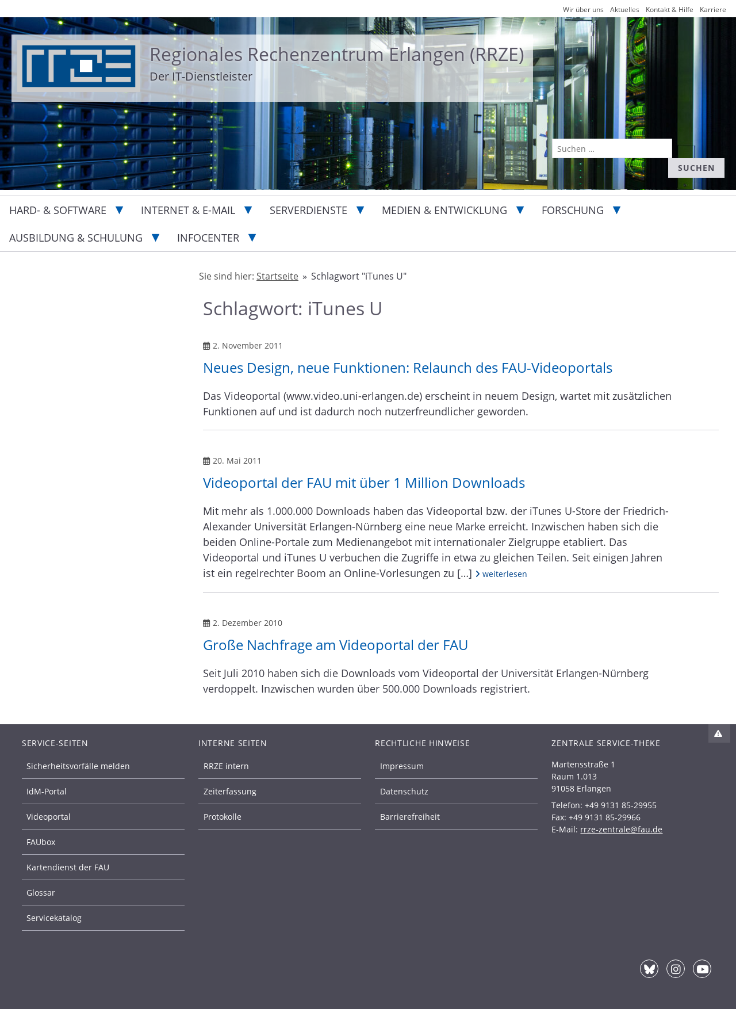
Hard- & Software (57, 210)
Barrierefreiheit (410, 816)
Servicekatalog (54, 917)
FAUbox (40, 841)
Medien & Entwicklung (444, 210)
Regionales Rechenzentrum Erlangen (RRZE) (337, 53)
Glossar (40, 892)
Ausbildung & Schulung (76, 237)
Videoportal (48, 816)
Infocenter (208, 237)
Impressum (402, 765)
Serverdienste (308, 210)
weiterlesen (501, 573)
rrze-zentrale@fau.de (621, 829)
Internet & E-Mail (188, 210)
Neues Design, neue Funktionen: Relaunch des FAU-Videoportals (407, 367)
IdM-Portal (46, 791)
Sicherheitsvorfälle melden (78, 765)
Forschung (573, 210)
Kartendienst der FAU (67, 867)
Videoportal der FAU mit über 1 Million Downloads (364, 482)
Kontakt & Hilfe (669, 9)
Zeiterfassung (230, 791)
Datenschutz (404, 791)
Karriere (713, 9)
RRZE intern (226, 765)
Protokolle (222, 816)
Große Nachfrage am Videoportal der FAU (335, 644)
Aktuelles (624, 9)
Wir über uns (583, 9)
